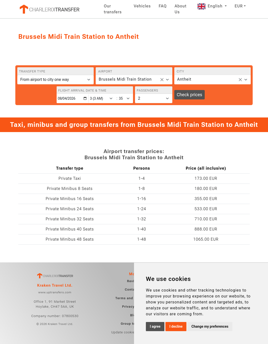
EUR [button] (239, 6)
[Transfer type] (55, 79)
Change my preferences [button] (209, 326)
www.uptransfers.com (54, 292)
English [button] (211, 6)
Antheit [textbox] (184, 79)
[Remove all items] (161, 79)
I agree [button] (155, 326)
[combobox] (134, 79)
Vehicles (142, 6)
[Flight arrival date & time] (73, 98)
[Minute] (125, 98)
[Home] (49, 9)
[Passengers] (153, 98)
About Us (180, 9)
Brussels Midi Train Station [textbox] (125, 79)
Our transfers (113, 9)
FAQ (163, 6)
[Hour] (102, 98)
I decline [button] (175, 326)
